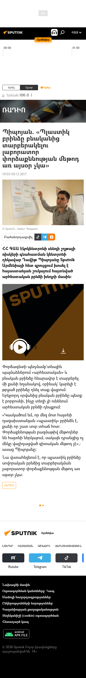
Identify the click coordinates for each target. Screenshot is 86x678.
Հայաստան (25, 546)
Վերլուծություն (68, 546)
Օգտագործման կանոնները (23, 591)
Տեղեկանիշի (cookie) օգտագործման (30, 615)
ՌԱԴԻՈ (9, 485)
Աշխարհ (44, 546)
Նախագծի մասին (16, 585)
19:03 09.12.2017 (14, 174)
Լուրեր (7, 546)
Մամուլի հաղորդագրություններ (26, 597)
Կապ (50, 591)
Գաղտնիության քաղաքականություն (30, 609)
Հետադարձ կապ (15, 621)
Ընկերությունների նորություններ (27, 603)
